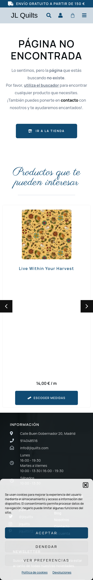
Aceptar (46, 532)
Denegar (46, 546)
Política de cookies (34, 572)
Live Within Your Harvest (46, 268)
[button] (85, 485)
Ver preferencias (46, 560)
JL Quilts (24, 15)
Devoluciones (62, 572)
